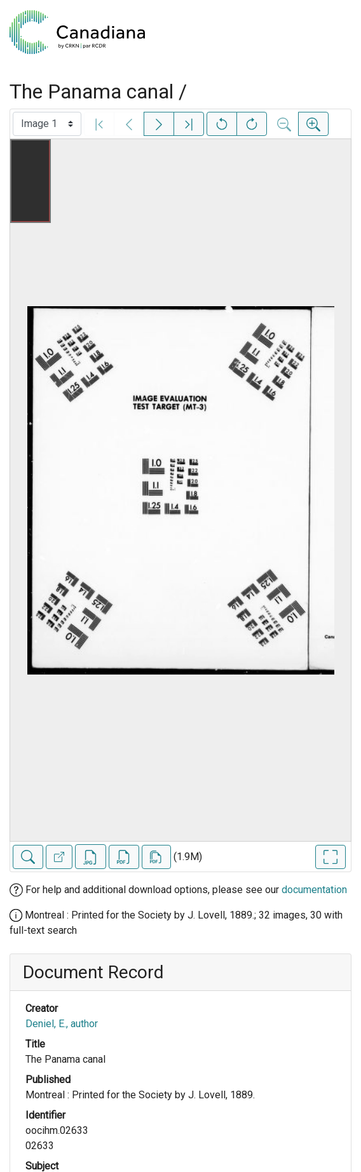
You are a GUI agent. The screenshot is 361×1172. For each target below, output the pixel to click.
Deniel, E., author (61, 1024)
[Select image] (47, 124)
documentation (314, 890)
